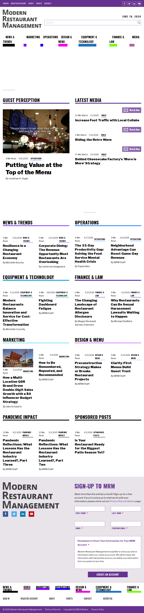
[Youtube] (139, 3)
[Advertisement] (72, 69)
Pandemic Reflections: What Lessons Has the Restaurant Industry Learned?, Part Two (53, 452)
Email (78, 528)
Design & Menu (99, 356)
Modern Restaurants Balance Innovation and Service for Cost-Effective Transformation (17, 312)
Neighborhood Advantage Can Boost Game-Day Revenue (124, 251)
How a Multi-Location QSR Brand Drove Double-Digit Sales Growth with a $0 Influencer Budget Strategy (18, 390)
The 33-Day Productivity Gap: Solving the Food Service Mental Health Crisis (89, 253)
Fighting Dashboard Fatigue (48, 304)
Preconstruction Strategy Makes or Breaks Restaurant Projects (88, 371)
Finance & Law (99, 294)
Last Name (116, 513)
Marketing (28, 371)
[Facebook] (124, 3)
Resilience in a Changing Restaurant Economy (14, 252)
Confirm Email (118, 528)
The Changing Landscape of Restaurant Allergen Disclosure (86, 308)
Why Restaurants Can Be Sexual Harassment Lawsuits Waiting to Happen (125, 308)
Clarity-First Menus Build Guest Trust (121, 367)
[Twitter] (129, 3)
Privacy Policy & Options (122, 501)
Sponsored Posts (98, 434)
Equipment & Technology (26, 294)
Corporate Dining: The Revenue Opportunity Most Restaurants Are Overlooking (53, 254)
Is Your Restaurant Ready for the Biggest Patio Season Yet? (89, 446)
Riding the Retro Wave (93, 140)
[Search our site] (90, 22)
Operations (36, 158)
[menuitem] (6, 3)
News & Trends (26, 239)
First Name (81, 513)
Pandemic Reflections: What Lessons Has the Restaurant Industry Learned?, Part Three (17, 452)
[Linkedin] (134, 3)
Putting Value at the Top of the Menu (34, 168)
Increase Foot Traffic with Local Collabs (107, 120)
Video (103, 115)
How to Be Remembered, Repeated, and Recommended (51, 369)
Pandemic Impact (26, 434)
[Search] (139, 22)
